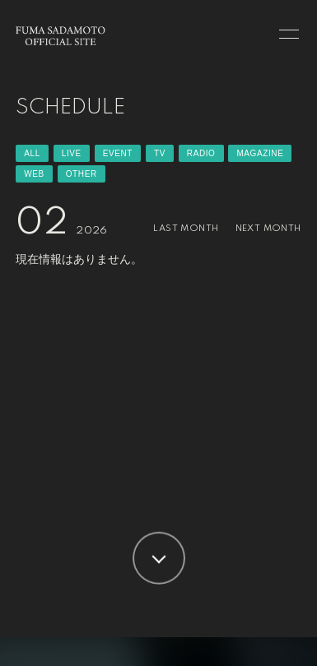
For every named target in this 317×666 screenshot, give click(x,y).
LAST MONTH (185, 229)
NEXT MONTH (268, 229)
